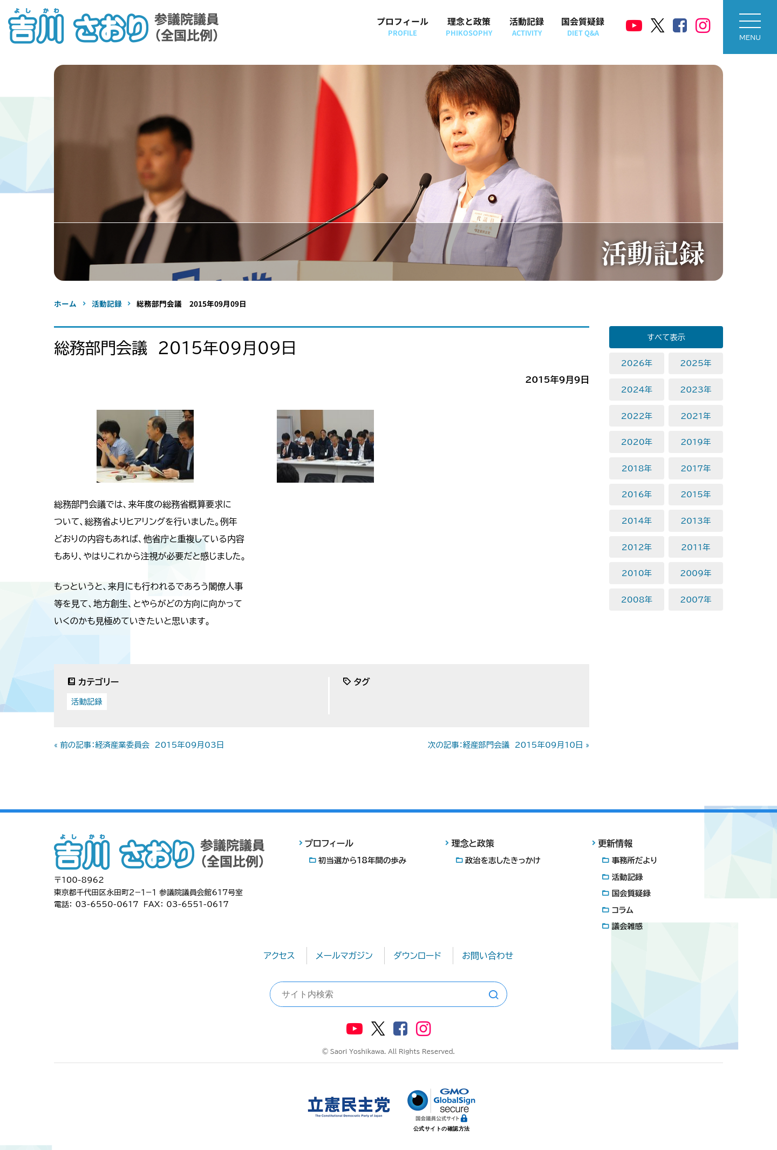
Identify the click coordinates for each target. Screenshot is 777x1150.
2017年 (695, 468)
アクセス (279, 955)
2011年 (695, 547)
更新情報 (615, 843)
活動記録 (526, 26)
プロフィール (402, 26)
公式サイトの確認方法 (441, 1129)
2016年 (637, 494)
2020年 (636, 442)
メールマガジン (344, 955)
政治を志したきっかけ (503, 860)
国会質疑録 (582, 26)
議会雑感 (627, 926)
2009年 (695, 573)
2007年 (695, 600)
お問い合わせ (487, 955)
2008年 (636, 600)
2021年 (695, 416)
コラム (622, 910)
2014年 (637, 521)
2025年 (695, 363)
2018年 (637, 468)
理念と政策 (469, 26)
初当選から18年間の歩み (362, 860)
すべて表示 (666, 337)
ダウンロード (417, 955)
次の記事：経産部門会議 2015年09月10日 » (508, 745)
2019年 (695, 442)
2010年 (637, 573)
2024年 (636, 389)
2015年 (695, 494)
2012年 (637, 547)
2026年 (636, 363)
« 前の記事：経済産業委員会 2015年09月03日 (139, 745)
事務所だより (635, 860)
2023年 (695, 389)
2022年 (636, 416)
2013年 (695, 521)
